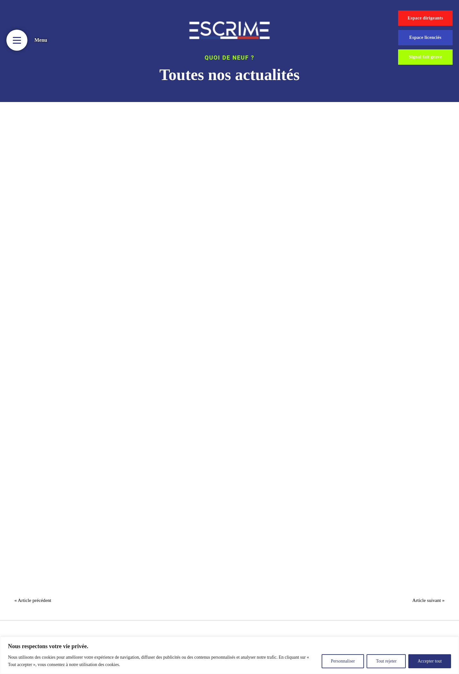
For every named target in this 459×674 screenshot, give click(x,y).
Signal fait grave (425, 57)
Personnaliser (343, 661)
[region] (229, 655)
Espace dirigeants (425, 18)
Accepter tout (430, 661)
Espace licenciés (425, 37)
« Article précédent (35, 601)
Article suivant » (426, 601)
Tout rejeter (386, 661)
